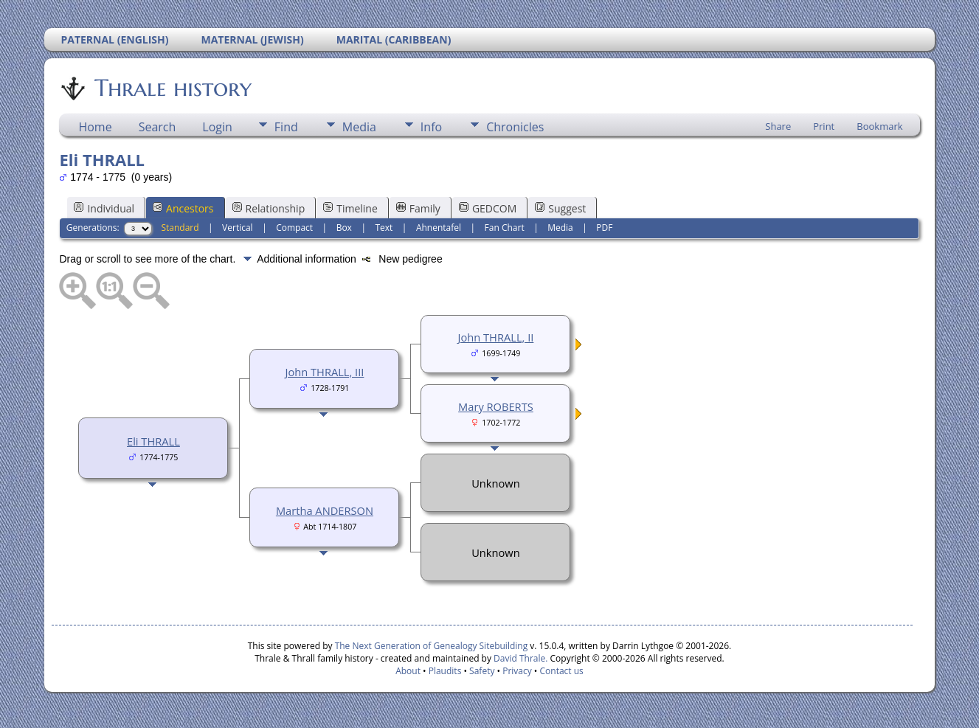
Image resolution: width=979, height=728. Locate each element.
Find (286, 127)
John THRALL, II (496, 337)
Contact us (562, 671)
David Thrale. (519, 658)
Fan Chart (505, 227)
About (408, 671)
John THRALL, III (324, 371)
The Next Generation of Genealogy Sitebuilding (431, 645)
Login (217, 127)
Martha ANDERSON (324, 510)
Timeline (350, 208)
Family (418, 208)
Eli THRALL (153, 441)
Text (383, 227)
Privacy (517, 671)
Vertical (237, 227)
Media (359, 127)
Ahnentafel (438, 227)
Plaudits (445, 671)
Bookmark (879, 126)
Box (344, 227)
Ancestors (183, 208)
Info (431, 127)
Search (157, 127)
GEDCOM (487, 208)
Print (823, 126)
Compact (294, 227)
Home (94, 127)
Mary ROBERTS (495, 406)
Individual (104, 208)
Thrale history (172, 88)
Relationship (268, 208)
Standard (179, 227)
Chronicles (515, 127)
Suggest (560, 208)
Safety (481, 671)
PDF (604, 227)
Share (778, 126)
